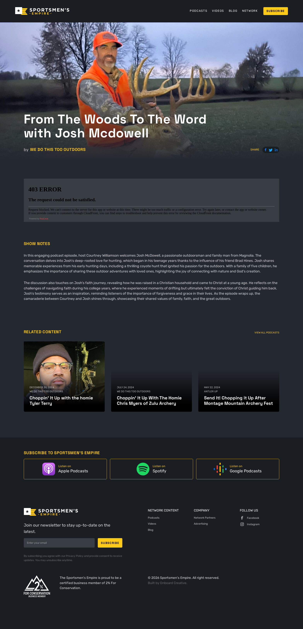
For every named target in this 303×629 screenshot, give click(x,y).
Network (250, 11)
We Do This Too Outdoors (58, 149)
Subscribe (275, 11)
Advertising (201, 523)
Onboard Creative (173, 583)
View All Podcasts (266, 332)
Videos (218, 11)
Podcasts (198, 11)
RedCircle (44, 219)
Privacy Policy (75, 556)
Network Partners (204, 517)
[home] (42, 11)
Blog (233, 11)
